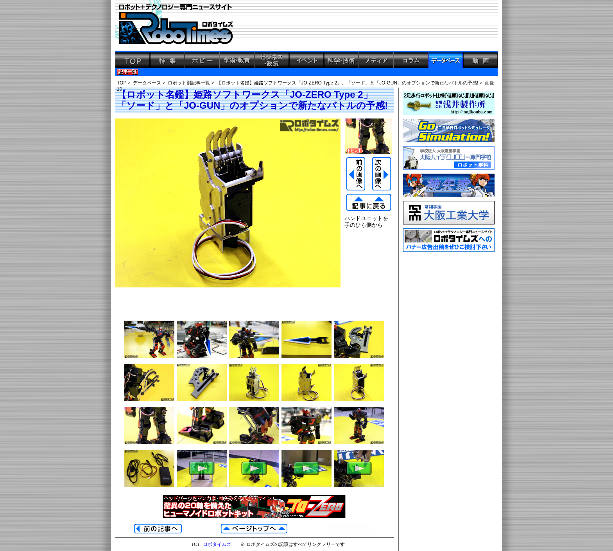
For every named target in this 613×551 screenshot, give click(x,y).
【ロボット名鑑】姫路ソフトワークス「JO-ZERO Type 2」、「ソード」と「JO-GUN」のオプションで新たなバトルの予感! (347, 83)
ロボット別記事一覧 (189, 83)
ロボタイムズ (217, 544)
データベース (147, 83)
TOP (121, 83)
